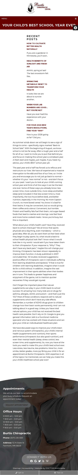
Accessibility (27, 468)
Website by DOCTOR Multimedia (50, 468)
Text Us (58, 473)
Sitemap (17, 468)
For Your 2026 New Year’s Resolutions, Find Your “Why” (37, 128)
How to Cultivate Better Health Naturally (36, 46)
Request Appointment (17, 405)
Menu (4, 19)
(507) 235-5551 (16, 438)
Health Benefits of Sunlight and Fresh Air (37, 64)
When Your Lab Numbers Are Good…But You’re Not (37, 107)
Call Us (20, 473)
